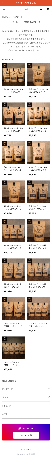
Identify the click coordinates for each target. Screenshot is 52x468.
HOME (5, 17)
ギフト (4, 414)
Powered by (26, 454)
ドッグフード (7, 389)
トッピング (6, 406)
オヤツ (5, 397)
